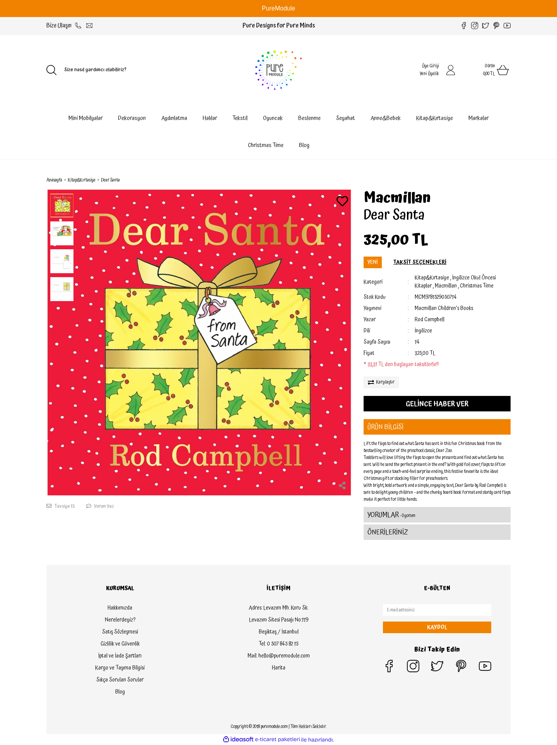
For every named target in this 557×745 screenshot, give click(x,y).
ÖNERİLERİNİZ (387, 532)
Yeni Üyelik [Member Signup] (429, 73)
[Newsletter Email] (437, 610)
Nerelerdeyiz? (120, 620)
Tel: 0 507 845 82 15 (278, 644)
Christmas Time (477, 286)
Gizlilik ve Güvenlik (120, 644)
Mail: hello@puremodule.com (279, 656)
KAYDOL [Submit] (437, 627)
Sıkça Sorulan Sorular (120, 680)
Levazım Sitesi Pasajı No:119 (278, 620)
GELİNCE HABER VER (437, 403)
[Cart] (487, 70)
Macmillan (397, 198)
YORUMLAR (391, 515)
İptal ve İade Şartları (120, 656)
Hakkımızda (120, 608)
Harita (278, 668)
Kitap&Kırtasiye (432, 278)
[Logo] (278, 70)
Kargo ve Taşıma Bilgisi (120, 668)
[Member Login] (450, 70)
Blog (304, 145)
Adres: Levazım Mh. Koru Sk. (278, 608)
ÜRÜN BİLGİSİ (385, 427)
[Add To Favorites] (342, 202)
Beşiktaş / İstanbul (279, 632)
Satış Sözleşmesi (120, 632)
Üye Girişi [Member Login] (430, 66)
